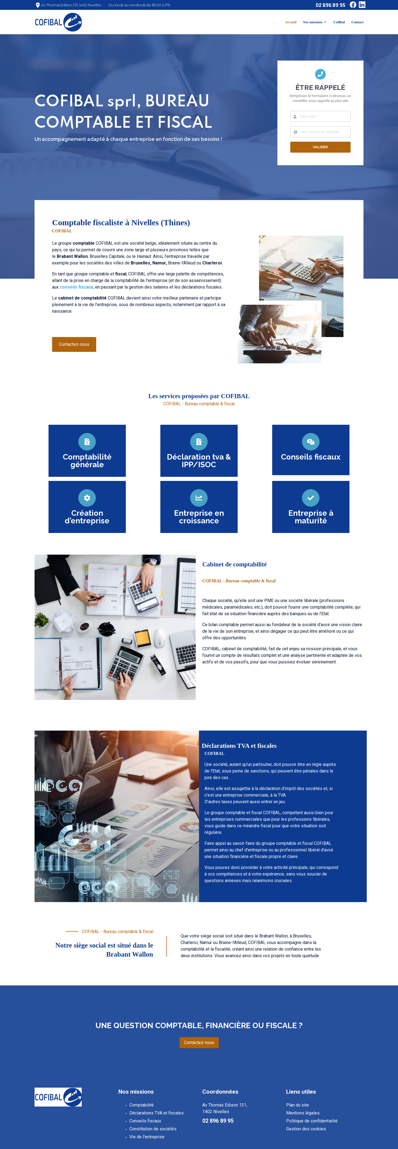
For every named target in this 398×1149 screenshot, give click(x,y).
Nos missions (312, 22)
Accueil (290, 22)
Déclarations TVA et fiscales (156, 1113)
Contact (357, 22)
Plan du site (297, 1105)
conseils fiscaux (76, 287)
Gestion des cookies (306, 1128)
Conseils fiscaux (145, 1121)
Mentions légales (303, 1113)
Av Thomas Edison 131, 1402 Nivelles (71, 5)
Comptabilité (141, 1105)
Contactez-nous (74, 344)
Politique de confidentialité (312, 1121)
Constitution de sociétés (153, 1128)
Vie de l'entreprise (146, 1136)
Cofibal (339, 22)
